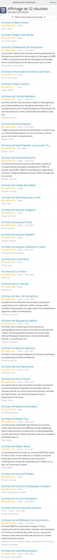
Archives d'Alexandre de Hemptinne (22, 47)
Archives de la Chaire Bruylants (19, 498)
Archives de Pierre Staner (16, 379)
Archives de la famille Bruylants (19, 550)
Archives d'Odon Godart (15, 84)
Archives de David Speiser (16, 124)
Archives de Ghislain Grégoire (18, 210)
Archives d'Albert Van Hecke (18, 35)
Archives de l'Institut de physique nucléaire (26, 486)
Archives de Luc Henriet (15, 283)
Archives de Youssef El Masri (18, 474)
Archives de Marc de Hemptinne (20, 296)
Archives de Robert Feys (15, 418)
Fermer (53, 2)
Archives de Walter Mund (16, 446)
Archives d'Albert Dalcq (15, 22)
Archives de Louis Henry (15, 259)
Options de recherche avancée (28, 17)
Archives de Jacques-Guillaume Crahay (23, 247)
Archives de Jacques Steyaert (18, 234)
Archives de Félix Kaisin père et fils (21, 197)
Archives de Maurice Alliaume (18, 348)
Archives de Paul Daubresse (17, 366)
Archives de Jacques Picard (17, 222)
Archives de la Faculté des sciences (21, 507)
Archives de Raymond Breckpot (19, 406)
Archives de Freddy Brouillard (18, 185)
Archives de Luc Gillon (14, 271)
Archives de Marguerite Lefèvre (19, 320)
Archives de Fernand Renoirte (18, 157)
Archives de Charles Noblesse (18, 96)
